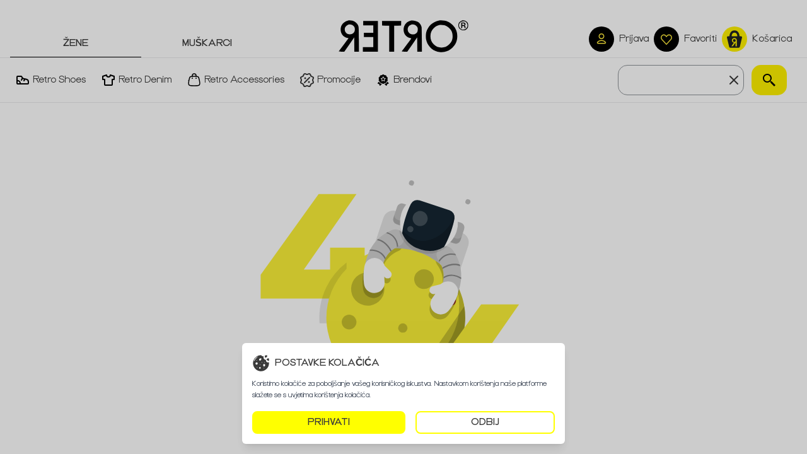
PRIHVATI (329, 422)
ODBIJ (485, 422)
